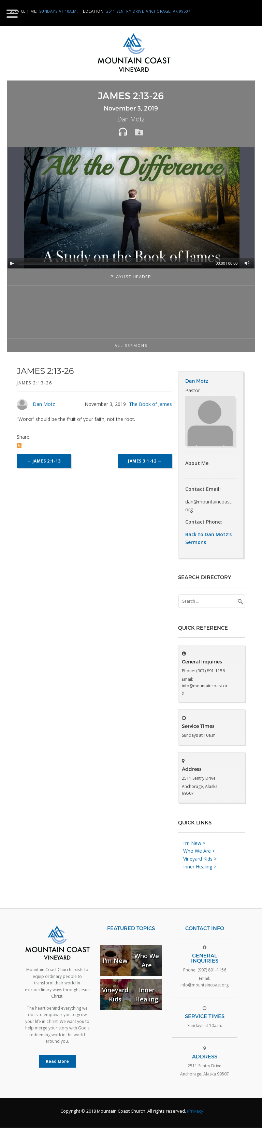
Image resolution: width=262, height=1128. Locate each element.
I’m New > (194, 843)
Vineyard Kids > (200, 859)
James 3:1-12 (145, 461)
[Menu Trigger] (12, 13)
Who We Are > (199, 851)
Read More (57, 1062)
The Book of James (150, 404)
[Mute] (247, 263)
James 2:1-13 (44, 461)
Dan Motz (44, 404)
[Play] (12, 263)
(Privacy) (195, 1111)
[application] (132, 207)
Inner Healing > (199, 867)
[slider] (110, 263)
